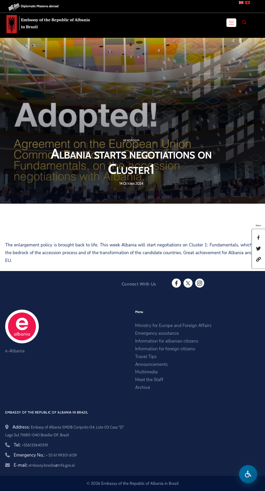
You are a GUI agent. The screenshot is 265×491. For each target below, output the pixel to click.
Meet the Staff (149, 380)
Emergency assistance (157, 333)
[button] (258, 259)
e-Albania (15, 351)
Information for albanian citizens (166, 341)
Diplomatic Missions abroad (39, 6)
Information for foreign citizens (165, 349)
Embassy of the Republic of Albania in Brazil (55, 23)
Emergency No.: (45, 455)
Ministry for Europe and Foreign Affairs (173, 326)
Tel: (31, 445)
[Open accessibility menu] (248, 474)
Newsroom (131, 140)
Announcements (151, 364)
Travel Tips (146, 357)
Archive (142, 387)
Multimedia (146, 372)
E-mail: (44, 465)
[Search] (244, 22)
